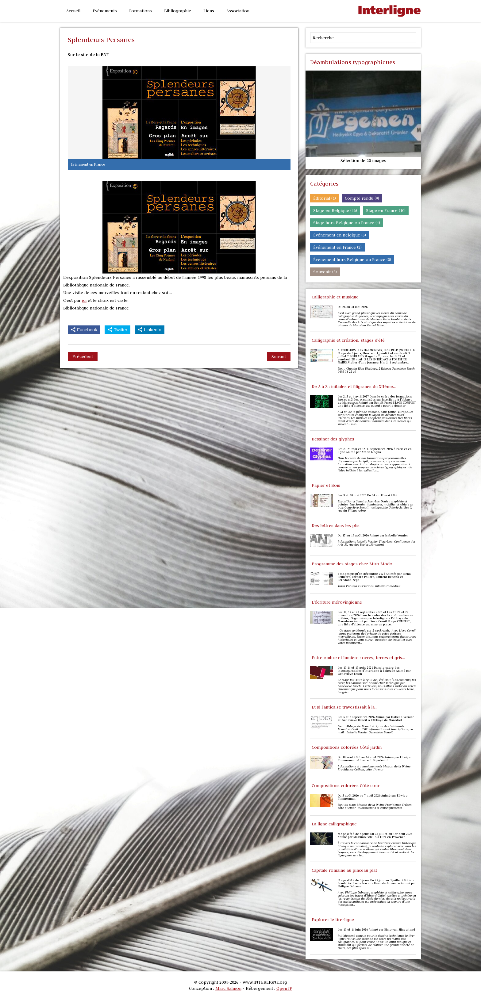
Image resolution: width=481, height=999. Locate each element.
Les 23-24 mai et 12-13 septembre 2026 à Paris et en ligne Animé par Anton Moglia (375, 450)
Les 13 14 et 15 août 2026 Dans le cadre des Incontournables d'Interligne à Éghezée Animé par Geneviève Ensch (374, 671)
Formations (140, 10)
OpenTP (284, 988)
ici (84, 300)
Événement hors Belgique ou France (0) (352, 259)
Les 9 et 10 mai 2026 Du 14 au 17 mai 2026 (367, 495)
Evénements (105, 10)
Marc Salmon (228, 988)
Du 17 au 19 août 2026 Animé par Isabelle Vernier (373, 535)
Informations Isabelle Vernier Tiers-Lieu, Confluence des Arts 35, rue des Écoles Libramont (376, 543)
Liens (208, 10)
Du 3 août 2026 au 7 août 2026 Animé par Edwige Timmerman (372, 797)
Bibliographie (177, 10)
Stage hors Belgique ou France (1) (346, 222)
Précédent (82, 356)
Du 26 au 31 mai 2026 (352, 307)
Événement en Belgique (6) (339, 235)
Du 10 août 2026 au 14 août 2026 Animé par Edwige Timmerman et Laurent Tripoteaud (374, 758)
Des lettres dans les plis (336, 525)
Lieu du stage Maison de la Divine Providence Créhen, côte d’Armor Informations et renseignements (375, 806)
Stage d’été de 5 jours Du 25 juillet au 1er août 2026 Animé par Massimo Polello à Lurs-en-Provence (375, 835)
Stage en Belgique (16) (335, 210)
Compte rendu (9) (362, 198)
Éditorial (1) (324, 198)
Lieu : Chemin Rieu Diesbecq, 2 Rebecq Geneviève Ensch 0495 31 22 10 (376, 370)
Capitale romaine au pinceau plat (344, 870)
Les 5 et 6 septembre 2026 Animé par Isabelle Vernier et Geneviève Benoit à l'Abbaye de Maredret (376, 718)
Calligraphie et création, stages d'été (348, 340)
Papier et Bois (326, 485)
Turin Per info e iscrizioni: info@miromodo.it (369, 586)
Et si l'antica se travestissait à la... (344, 707)
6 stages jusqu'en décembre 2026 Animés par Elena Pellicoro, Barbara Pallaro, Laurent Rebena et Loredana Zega (374, 577)
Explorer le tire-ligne (333, 919)
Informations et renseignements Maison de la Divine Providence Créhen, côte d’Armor (374, 768)
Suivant (278, 356)
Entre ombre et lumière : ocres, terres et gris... (358, 657)
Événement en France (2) (337, 247)
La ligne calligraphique (334, 824)
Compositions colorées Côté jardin (347, 747)
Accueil (73, 10)
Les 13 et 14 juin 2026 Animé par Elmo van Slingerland (376, 930)
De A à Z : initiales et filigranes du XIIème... (354, 386)
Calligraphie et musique (335, 297)
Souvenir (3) (325, 272)
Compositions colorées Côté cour (345, 785)
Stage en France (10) (386, 210)
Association (237, 10)
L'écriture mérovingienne (337, 602)
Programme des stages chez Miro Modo (352, 564)
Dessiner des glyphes (333, 439)
